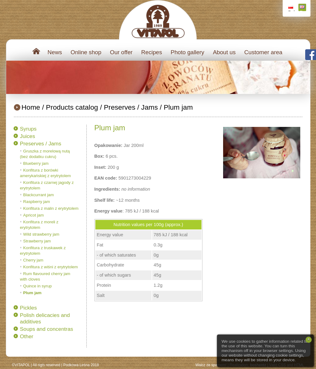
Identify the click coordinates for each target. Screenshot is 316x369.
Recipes (151, 52)
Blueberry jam (35, 163)
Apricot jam (33, 215)
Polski (291, 8)
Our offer (121, 52)
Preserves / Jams (131, 107)
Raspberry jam (36, 201)
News (55, 52)
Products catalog (72, 107)
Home (31, 107)
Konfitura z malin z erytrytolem (50, 208)
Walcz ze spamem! (211, 365)
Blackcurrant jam (38, 195)
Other (26, 336)
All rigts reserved (46, 365)
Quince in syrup (37, 286)
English (303, 8)
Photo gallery (187, 52)
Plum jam (178, 107)
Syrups (28, 129)
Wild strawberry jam (41, 234)
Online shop (86, 52)
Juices (27, 136)
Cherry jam (33, 260)
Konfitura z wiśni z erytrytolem (50, 267)
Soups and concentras (46, 329)
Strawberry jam (37, 241)
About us (224, 52)
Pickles (28, 308)
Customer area (263, 52)
